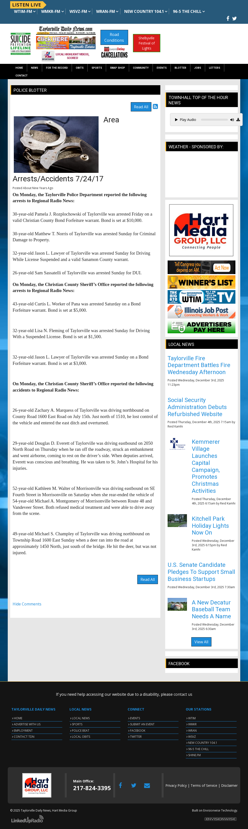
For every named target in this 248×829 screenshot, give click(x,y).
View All (201, 642)
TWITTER (136, 737)
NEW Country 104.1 (144, 11)
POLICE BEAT (80, 731)
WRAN (192, 731)
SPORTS (77, 724)
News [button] (34, 67)
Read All (141, 106)
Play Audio (185, 119)
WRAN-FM (105, 11)
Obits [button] (80, 67)
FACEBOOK (137, 731)
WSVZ (192, 737)
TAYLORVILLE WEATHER (201, 177)
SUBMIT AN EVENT (142, 724)
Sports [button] (97, 67)
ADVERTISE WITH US (27, 724)
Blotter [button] (180, 67)
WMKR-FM (50, 11)
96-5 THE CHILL (198, 749)
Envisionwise (211, 810)
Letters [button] (214, 67)
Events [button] (162, 67)
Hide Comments (27, 604)
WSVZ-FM (78, 11)
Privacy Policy (176, 785)
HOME (18, 718)
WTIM (192, 718)
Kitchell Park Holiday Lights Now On (210, 525)
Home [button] (19, 67)
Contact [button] (22, 75)
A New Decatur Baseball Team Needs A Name (211, 609)
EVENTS (135, 718)
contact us (183, 694)
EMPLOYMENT (23, 731)
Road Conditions (114, 37)
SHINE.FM (194, 755)
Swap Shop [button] (117, 67)
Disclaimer (229, 785)
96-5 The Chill (187, 11)
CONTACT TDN (24, 737)
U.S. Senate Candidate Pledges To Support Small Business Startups (201, 571)
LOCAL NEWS (81, 718)
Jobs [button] (197, 67)
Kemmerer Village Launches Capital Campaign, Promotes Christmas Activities (206, 466)
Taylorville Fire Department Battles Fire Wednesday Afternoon (199, 365)
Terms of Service (204, 785)
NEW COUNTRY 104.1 (202, 743)
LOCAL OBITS (81, 737)
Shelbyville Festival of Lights (147, 43)
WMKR (192, 724)
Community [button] (141, 67)
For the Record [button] (57, 67)
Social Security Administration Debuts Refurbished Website (197, 407)
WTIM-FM (23, 11)
